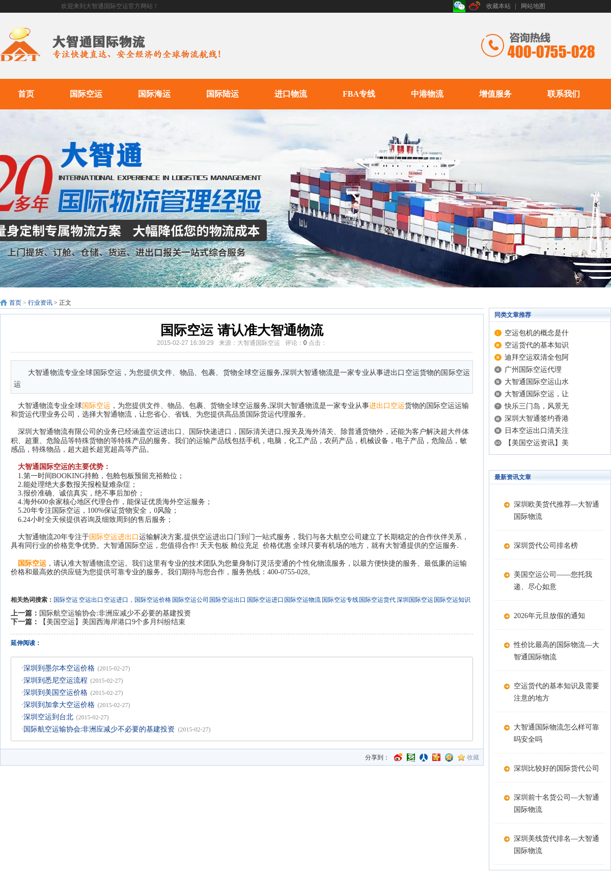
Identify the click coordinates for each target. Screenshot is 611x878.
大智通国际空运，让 (537, 394)
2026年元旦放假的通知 (549, 616)
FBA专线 (359, 94)
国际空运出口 (227, 599)
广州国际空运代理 (533, 369)
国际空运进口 (265, 599)
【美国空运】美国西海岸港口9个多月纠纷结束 (112, 622)
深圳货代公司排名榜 (546, 545)
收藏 (473, 757)
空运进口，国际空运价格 (137, 599)
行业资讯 (40, 302)
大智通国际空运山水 (537, 382)
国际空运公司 (190, 599)
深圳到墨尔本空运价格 (59, 668)
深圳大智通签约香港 (537, 418)
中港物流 (427, 94)
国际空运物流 (302, 599)
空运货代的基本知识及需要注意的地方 (556, 692)
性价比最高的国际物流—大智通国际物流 (556, 651)
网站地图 (533, 6)
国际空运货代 (377, 599)
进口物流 (290, 94)
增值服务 (495, 94)
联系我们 (563, 94)
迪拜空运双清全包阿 (537, 357)
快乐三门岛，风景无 (537, 406)
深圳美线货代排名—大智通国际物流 (556, 845)
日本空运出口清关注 (537, 430)
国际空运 (86, 94)
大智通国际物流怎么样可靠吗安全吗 (556, 733)
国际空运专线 (340, 599)
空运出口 (91, 599)
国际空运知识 (452, 599)
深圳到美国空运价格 (55, 692)
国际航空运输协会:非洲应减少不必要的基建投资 (115, 613)
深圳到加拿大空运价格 (59, 705)
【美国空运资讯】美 (537, 443)
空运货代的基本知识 (537, 345)
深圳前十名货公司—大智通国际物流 (556, 803)
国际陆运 (222, 94)
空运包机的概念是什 (537, 333)
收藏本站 (498, 6)
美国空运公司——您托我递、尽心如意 (553, 581)
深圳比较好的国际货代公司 (556, 768)
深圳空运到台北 (48, 717)
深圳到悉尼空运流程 (55, 680)
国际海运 (154, 94)
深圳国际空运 (415, 599)
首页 (26, 94)
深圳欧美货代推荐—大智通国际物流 (556, 510)
